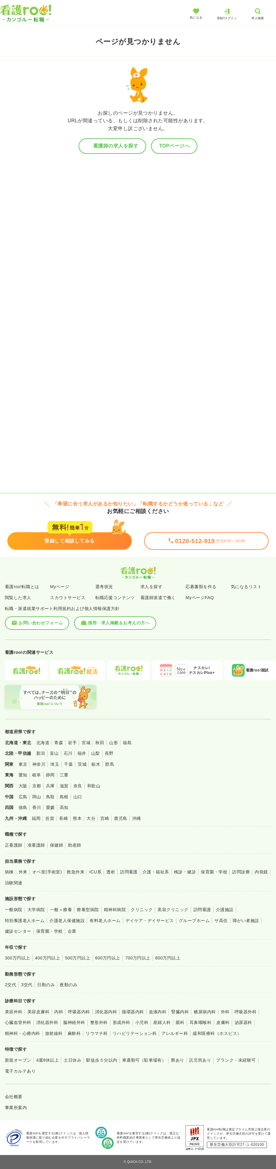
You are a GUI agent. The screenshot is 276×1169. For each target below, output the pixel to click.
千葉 (68, 764)
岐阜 (36, 774)
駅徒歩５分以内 (101, 1060)
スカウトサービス (67, 597)
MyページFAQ (200, 597)
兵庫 (50, 785)
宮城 (86, 742)
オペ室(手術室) (47, 871)
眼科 (180, 1022)
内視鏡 (261, 871)
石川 (68, 753)
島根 (64, 796)
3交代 (26, 984)
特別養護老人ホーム (24, 920)
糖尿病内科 (205, 1011)
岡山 (36, 796)
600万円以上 (107, 958)
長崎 (63, 818)
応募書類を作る (201, 586)
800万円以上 (168, 958)
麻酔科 (74, 1033)
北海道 (42, 742)
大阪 (23, 785)
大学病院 (36, 909)
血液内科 (158, 1011)
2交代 (10, 984)
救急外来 (75, 871)
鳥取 (50, 796)
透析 (110, 871)
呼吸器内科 (79, 1011)
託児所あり (200, 1060)
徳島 (23, 807)
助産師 (74, 845)
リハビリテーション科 (135, 1033)
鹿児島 (120, 818)
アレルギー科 (174, 1033)
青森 (58, 742)
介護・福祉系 (156, 871)
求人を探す (151, 586)
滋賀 (64, 785)
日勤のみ (46, 984)
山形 (113, 742)
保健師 (56, 845)
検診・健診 (185, 871)
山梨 (95, 753)
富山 (54, 753)
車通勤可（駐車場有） (144, 1060)
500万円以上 (77, 958)
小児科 (141, 1022)
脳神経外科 (74, 1022)
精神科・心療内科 (22, 1033)
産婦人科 (162, 1022)
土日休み (72, 1060)
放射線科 (54, 1033)
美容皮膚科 (38, 1011)
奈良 (77, 785)
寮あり (177, 1060)
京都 (36, 785)
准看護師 (36, 845)
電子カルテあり (20, 1071)
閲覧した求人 (18, 597)
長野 (109, 753)
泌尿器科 (243, 1022)
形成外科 (121, 1022)
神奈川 (38, 764)
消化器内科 (106, 1011)
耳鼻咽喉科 (200, 1022)
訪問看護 (129, 871)
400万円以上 (47, 958)
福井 (81, 753)
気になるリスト (246, 586)
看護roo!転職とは (22, 586)
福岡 (36, 818)
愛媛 (50, 807)
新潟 (40, 753)
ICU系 (95, 871)
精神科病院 (115, 909)
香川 (36, 807)
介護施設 (225, 909)
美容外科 (14, 1011)
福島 (127, 742)
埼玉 (54, 764)
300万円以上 (17, 958)
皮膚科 (222, 1022)
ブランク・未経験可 (236, 1060)
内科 (58, 1011)
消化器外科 (47, 1022)
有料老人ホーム (105, 920)
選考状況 (104, 586)
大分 (91, 818)
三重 (64, 774)
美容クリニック (172, 909)
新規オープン (18, 1060)
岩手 (72, 742)
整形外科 (99, 1022)
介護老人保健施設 (67, 920)
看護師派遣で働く (158, 597)
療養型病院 (88, 909)
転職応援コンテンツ (115, 597)
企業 (72, 931)
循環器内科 (133, 1011)
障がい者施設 (246, 920)
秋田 (99, 742)
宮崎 (104, 818)
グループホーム (194, 920)
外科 (225, 1011)
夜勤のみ (68, 984)
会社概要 (14, 1096)
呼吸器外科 (246, 1011)
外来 (23, 871)
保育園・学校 (214, 871)
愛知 (23, 774)
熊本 (77, 818)
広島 (23, 796)
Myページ (59, 586)
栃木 (95, 764)
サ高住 (221, 920)
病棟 (9, 871)
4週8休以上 (47, 1060)
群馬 (109, 764)
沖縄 (136, 818)
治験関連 (14, 882)
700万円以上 (137, 958)
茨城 (82, 764)
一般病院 (14, 909)
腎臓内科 (180, 1011)
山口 (77, 796)
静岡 (50, 774)
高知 (64, 807)
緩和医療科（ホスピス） (217, 1033)
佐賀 (49, 818)
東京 (23, 764)
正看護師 (14, 845)
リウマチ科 (97, 1033)
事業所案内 (16, 1107)
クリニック (142, 909)
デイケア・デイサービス (150, 920)
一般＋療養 (61, 909)
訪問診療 (241, 871)
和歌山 (93, 785)
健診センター (18, 931)
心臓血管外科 (18, 1022)
